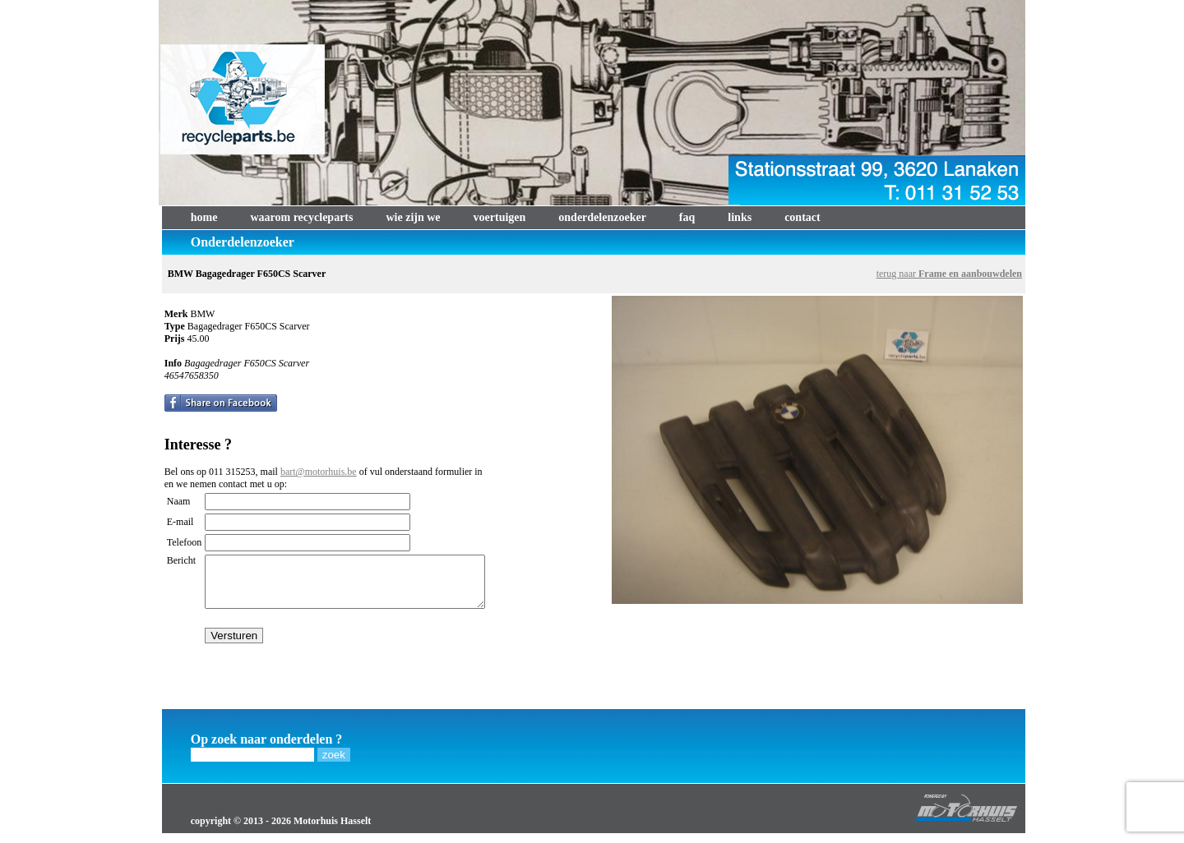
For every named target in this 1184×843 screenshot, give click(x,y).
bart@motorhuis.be (318, 471)
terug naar (949, 273)
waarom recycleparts (301, 217)
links (740, 217)
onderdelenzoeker (602, 217)
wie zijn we (413, 217)
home (204, 217)
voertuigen (500, 217)
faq (687, 217)
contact (802, 217)
